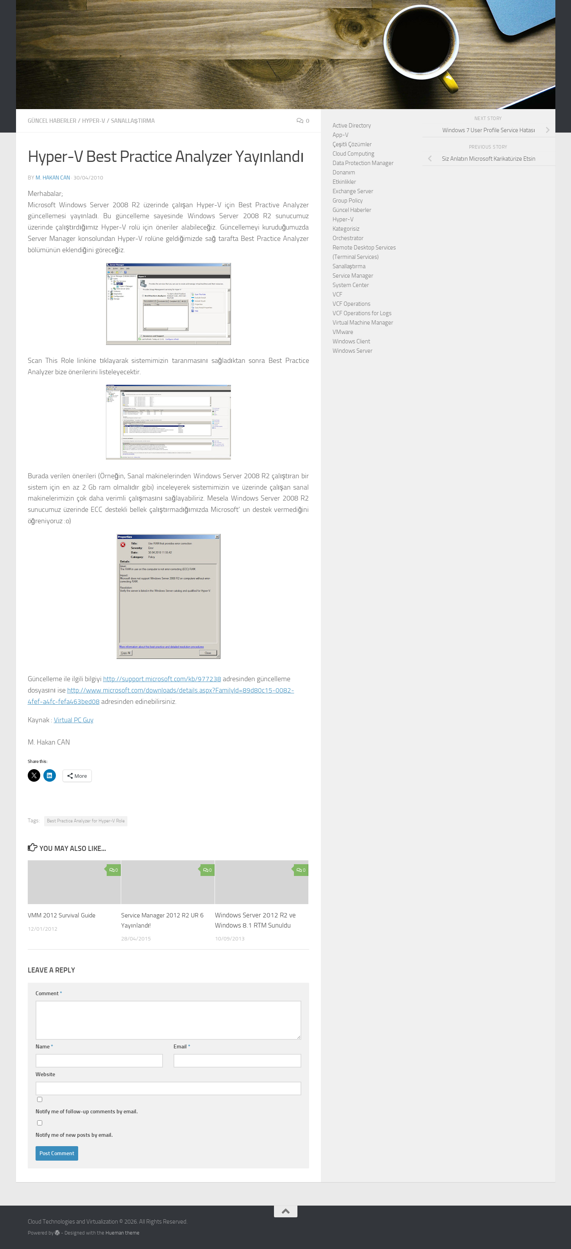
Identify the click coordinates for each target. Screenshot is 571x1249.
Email (182, 1046)
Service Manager (353, 275)
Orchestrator (348, 238)
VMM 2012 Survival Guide (64, 915)
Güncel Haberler (55, 120)
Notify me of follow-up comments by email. (87, 1111)
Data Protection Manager (363, 163)
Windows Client (351, 341)
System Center (351, 285)
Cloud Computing (353, 153)
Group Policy (348, 200)
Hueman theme (123, 1232)
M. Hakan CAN (53, 177)
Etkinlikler (344, 181)
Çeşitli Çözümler (352, 144)
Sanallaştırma (143, 120)
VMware (343, 332)
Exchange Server (353, 191)
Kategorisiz (346, 228)
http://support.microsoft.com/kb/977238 (163, 678)
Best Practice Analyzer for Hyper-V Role (86, 820)
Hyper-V (100, 120)
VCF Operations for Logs (362, 313)
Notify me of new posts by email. (74, 1134)
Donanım (344, 172)
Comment (49, 993)
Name (44, 1046)
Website (45, 1074)
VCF (337, 294)
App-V (341, 134)
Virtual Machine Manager (363, 322)
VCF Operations (352, 303)
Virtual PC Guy (74, 719)
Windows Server (352, 350)
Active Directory (352, 125)
